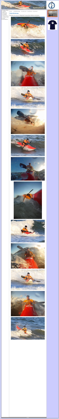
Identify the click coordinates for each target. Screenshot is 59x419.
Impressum (35, 11)
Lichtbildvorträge (16, 11)
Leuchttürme (29, 11)
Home (11, 11)
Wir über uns (23, 11)
